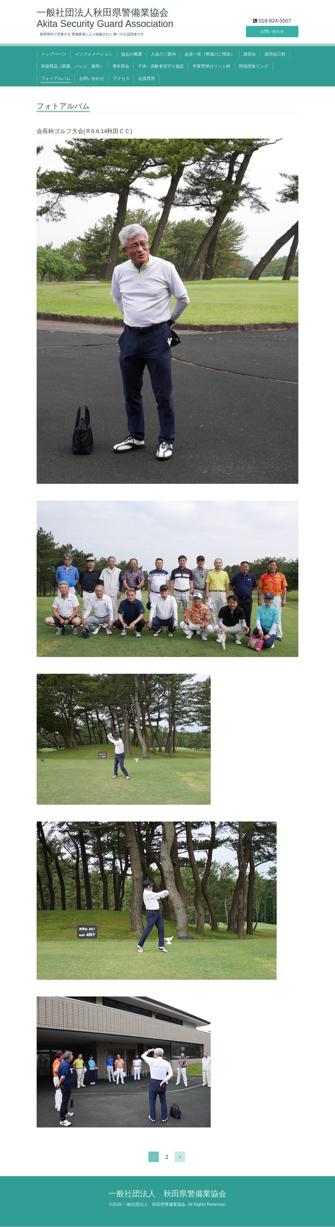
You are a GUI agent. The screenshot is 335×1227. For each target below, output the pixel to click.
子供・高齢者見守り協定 (161, 66)
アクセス (121, 78)
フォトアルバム (55, 78)
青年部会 (121, 66)
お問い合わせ (272, 31)
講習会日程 (275, 54)
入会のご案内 (163, 54)
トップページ (53, 54)
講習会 (249, 54)
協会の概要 (131, 54)
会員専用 (146, 78)
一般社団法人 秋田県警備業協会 (167, 1194)
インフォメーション (94, 54)
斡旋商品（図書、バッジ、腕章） (72, 66)
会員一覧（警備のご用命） (210, 54)
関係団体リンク (253, 66)
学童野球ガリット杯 (211, 66)
